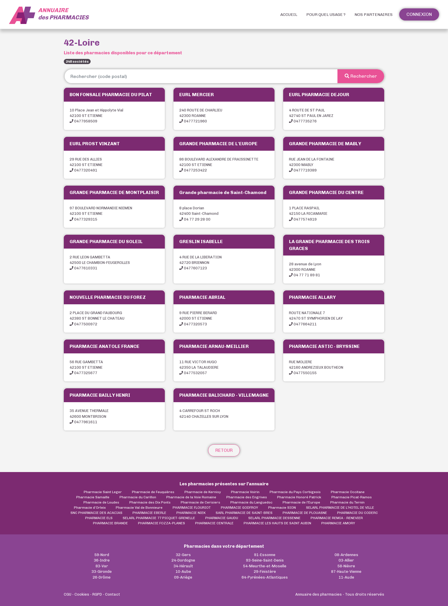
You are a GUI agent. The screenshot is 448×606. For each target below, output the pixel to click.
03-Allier (346, 560)
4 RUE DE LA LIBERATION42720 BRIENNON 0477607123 (200, 262)
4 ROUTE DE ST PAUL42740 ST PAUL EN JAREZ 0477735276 (311, 115)
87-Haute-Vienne (346, 571)
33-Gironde (102, 571)
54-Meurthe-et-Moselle (264, 566)
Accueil (288, 14)
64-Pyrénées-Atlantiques (265, 577)
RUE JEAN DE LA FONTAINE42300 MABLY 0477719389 (311, 164)
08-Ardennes (346, 555)
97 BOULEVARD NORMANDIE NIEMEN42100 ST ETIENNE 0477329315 (101, 213)
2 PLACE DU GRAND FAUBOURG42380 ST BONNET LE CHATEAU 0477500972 (97, 318)
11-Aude (346, 577)
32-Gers (183, 555)
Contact (112, 594)
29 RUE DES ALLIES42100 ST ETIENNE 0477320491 (86, 164)
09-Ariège (183, 577)
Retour (224, 450)
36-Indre (102, 560)
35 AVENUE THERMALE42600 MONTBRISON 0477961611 (89, 416)
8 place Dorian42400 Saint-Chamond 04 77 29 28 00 (199, 213)
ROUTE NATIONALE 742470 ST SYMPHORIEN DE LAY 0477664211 (316, 318)
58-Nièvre (346, 566)
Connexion (419, 14)
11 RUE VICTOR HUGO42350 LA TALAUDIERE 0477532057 (199, 367)
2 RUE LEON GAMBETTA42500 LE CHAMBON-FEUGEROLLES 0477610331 (100, 262)
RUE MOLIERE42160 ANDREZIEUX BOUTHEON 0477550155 (316, 367)
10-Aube (183, 571)
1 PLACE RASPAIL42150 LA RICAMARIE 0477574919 (308, 213)
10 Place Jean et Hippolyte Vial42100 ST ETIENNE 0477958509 (96, 115)
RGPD (97, 594)
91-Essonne (264, 555)
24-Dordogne (183, 560)
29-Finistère (265, 571)
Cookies (81, 594)
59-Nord (101, 555)
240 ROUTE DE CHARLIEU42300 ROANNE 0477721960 (200, 115)
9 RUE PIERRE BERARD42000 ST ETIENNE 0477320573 (198, 318)
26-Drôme (102, 577)
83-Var (102, 566)
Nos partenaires (373, 14)
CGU (67, 594)
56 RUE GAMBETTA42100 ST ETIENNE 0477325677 (86, 367)
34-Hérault (183, 566)
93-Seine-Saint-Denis (265, 560)
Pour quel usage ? (326, 14)
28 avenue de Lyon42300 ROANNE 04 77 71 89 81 (305, 269)
